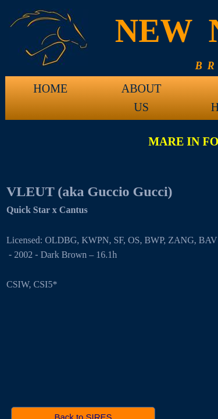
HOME (50, 88)
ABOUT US (141, 92)
